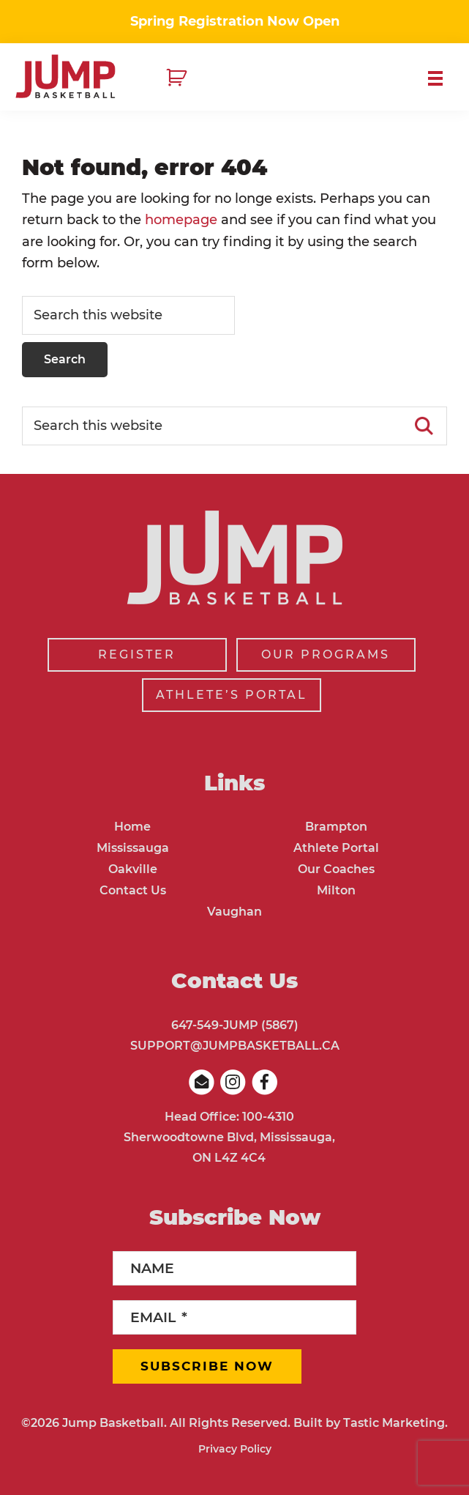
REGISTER (137, 654)
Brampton (336, 827)
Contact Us (133, 890)
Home (132, 827)
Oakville (132, 869)
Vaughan (234, 912)
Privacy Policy (234, 1448)
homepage (181, 220)
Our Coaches (336, 869)
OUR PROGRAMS (325, 654)
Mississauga (133, 848)
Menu (441, 78)
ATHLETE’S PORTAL (231, 695)
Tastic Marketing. (395, 1423)
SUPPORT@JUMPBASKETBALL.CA (234, 1046)
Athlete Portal (336, 848)
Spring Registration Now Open (234, 21)
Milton (336, 890)
